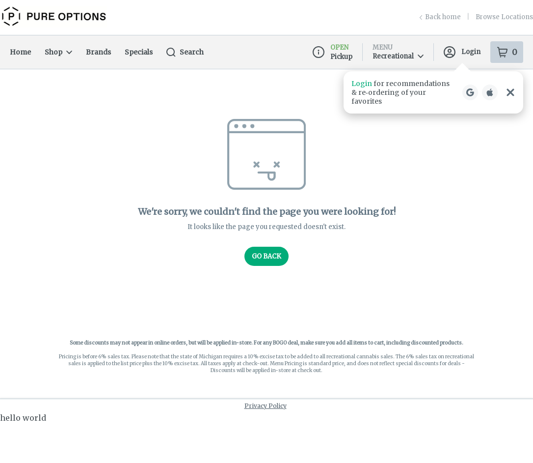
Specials (139, 52)
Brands (98, 52)
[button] (433, 92)
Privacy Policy (265, 405)
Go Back (266, 256)
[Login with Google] (470, 92)
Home (20, 52)
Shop (58, 52)
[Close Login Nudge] (510, 92)
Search (185, 52)
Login (462, 52)
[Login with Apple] (490, 92)
